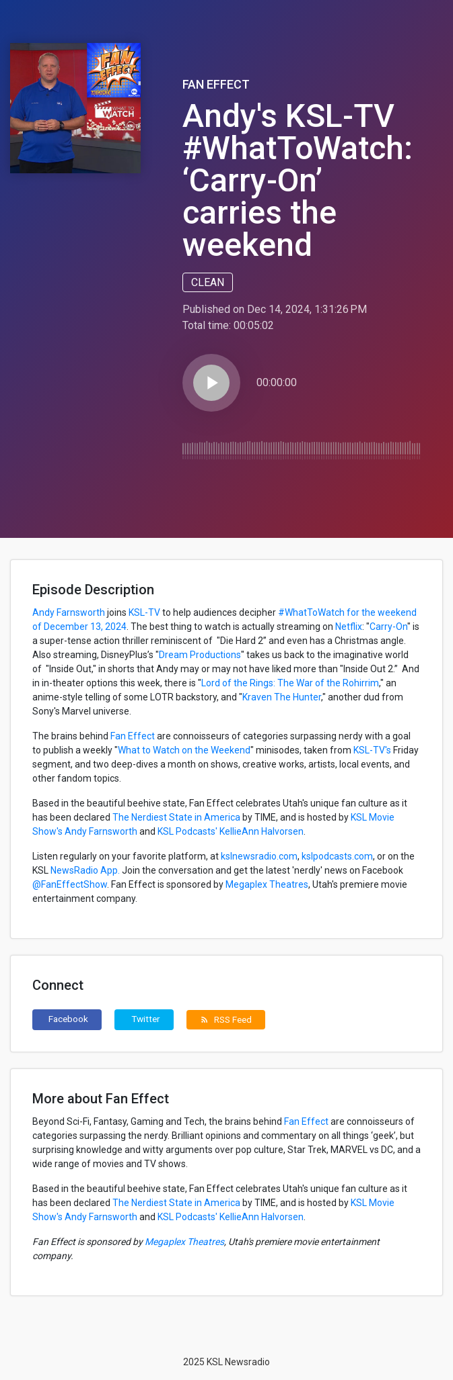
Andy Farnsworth (68, 612)
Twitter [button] (145, 1018)
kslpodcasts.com (337, 856)
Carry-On (388, 626)
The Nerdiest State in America (176, 817)
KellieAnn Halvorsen (261, 831)
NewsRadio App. (84, 870)
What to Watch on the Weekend (184, 750)
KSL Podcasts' (187, 831)
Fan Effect (216, 84)
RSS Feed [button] (226, 1019)
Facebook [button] (68, 1018)
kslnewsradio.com (259, 856)
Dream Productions (200, 654)
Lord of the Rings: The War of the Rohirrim (290, 683)
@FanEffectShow (69, 884)
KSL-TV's (372, 750)
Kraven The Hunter (281, 697)
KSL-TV (143, 612)
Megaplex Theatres (265, 884)
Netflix (348, 626)
